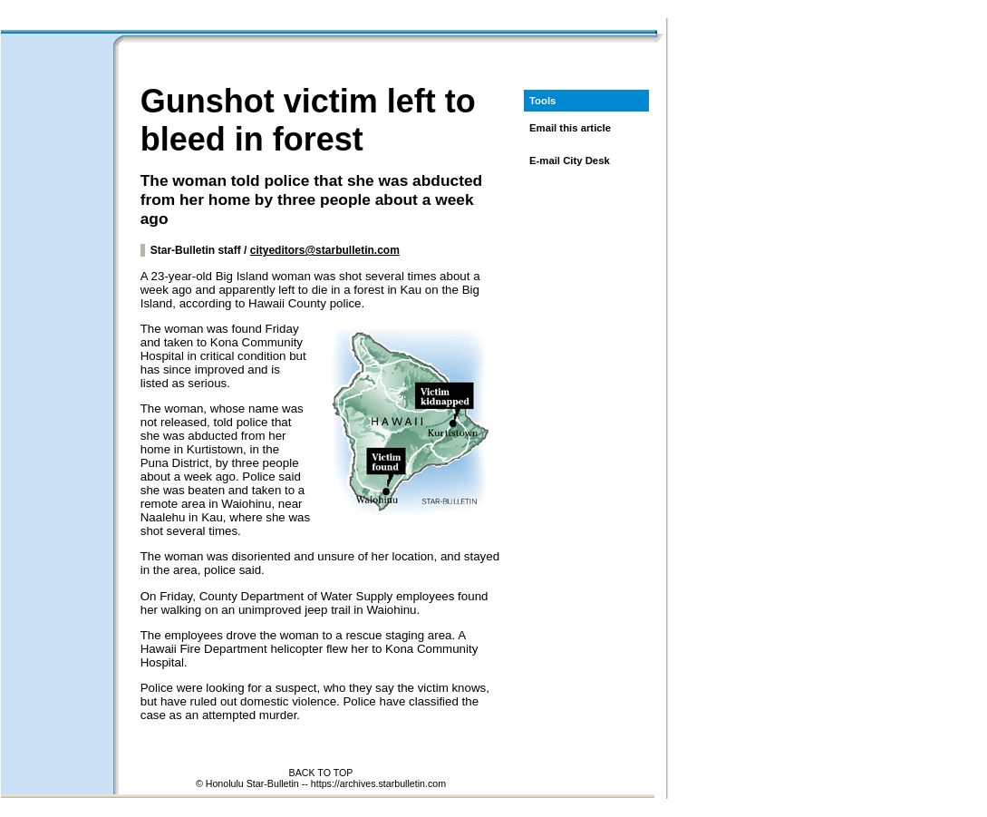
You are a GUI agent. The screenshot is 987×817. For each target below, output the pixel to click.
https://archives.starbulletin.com (378, 783)
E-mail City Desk (569, 160)
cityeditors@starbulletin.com (325, 250)
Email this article (570, 127)
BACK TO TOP (321, 772)
